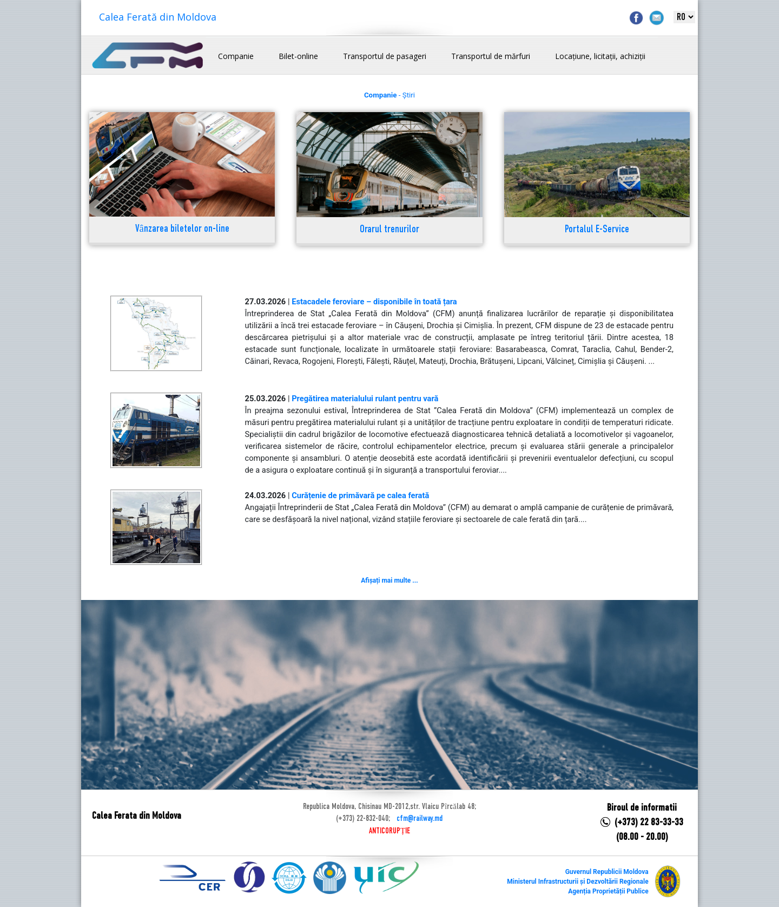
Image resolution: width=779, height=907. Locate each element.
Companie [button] (236, 56)
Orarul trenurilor (389, 229)
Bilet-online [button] (298, 56)
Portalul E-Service (597, 229)
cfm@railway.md (420, 819)
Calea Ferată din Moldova (157, 16)
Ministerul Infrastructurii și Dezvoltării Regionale (577, 881)
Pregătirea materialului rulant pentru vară (365, 398)
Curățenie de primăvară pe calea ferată (360, 495)
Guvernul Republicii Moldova (607, 872)
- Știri (389, 95)
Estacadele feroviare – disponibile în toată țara (374, 301)
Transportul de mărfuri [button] (490, 56)
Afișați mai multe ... (389, 580)
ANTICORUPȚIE (389, 831)
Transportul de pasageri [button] (384, 56)
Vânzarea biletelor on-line (182, 229)
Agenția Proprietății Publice (608, 891)
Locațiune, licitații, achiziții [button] (600, 56)
